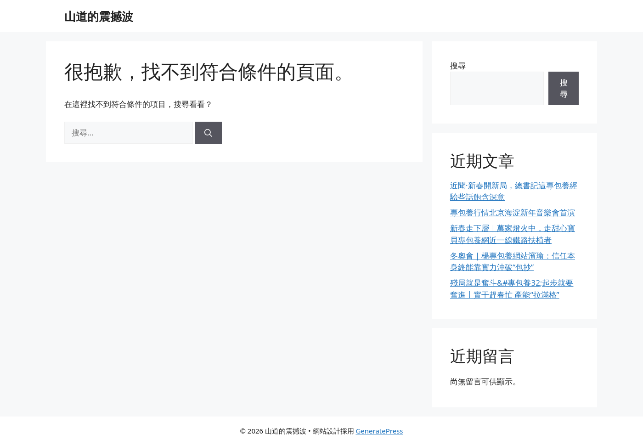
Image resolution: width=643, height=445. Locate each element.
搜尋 (458, 65)
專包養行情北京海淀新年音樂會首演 (512, 212)
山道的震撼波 (98, 16)
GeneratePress (379, 430)
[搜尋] (208, 133)
